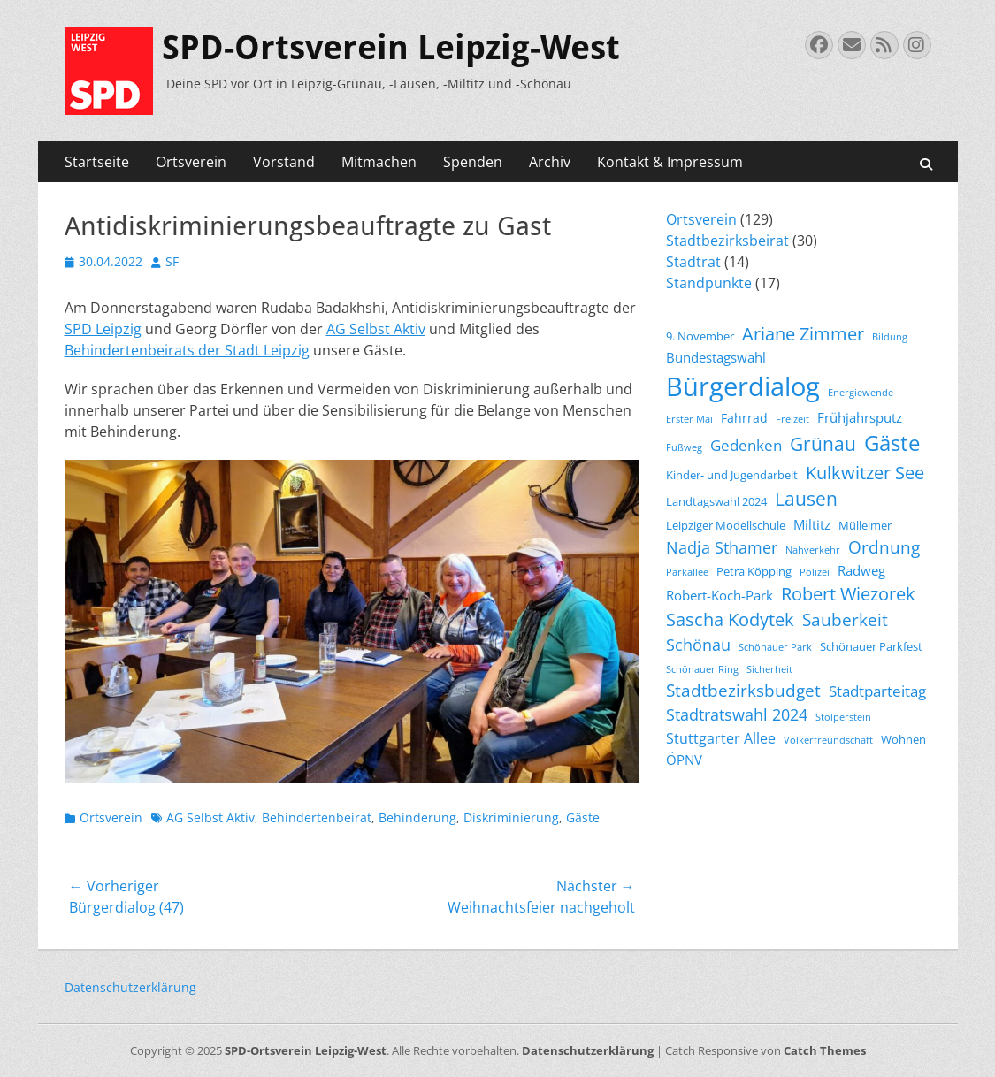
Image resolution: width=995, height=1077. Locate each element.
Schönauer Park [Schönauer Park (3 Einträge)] (775, 647)
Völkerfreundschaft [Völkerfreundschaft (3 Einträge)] (828, 740)
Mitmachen (379, 162)
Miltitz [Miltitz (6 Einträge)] (811, 524)
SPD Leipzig (103, 329)
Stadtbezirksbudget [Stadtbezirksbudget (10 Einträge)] (743, 690)
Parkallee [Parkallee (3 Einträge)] (687, 572)
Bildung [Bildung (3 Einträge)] (889, 337)
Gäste (583, 817)
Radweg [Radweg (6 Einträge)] (861, 570)
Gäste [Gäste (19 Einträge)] (892, 443)
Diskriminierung (511, 817)
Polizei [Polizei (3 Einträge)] (815, 572)
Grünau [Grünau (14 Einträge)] (823, 443)
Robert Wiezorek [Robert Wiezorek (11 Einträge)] (848, 594)
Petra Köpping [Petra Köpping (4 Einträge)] (754, 571)
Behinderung (417, 817)
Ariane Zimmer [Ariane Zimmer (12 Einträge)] (803, 333)
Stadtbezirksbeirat (727, 240)
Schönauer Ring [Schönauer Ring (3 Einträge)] (702, 669)
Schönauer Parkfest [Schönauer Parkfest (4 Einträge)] (871, 646)
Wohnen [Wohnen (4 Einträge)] (903, 739)
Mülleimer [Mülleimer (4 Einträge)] (865, 525)
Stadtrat (693, 261)
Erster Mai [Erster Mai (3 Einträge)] (689, 419)
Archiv (549, 162)
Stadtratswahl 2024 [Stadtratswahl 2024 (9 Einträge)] (736, 714)
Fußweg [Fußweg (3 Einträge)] (684, 447)
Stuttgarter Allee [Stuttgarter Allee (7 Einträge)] (721, 738)
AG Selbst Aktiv (375, 329)
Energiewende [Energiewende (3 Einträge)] (860, 392)
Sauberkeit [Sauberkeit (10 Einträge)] (845, 619)
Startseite (97, 162)
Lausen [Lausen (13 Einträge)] (806, 498)
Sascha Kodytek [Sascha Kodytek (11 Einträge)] (730, 619)
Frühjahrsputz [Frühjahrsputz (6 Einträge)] (859, 417)
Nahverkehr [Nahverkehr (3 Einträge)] (812, 550)
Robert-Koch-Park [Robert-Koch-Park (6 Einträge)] (719, 595)
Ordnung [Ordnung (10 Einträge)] (884, 547)
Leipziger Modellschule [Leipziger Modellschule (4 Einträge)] (725, 525)
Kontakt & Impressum (670, 162)
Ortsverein (191, 162)
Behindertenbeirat (316, 817)
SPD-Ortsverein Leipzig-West (391, 47)
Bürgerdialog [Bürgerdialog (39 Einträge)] (743, 386)
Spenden (472, 162)
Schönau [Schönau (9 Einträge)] (698, 644)
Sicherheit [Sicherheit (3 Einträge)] (769, 669)
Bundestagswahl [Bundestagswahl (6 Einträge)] (716, 357)
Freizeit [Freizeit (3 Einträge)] (792, 419)
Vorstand (284, 162)
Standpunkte (709, 283)
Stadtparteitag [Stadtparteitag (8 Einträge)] (877, 691)
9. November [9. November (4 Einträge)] (700, 336)
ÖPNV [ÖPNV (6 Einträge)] (684, 759)
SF (172, 261)
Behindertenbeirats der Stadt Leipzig (187, 350)
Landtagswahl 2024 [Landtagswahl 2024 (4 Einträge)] (716, 501)
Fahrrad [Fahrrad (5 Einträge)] (744, 417)
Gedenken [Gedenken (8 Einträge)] (746, 445)
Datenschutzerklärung (130, 987)
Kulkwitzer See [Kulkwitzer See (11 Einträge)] (865, 473)
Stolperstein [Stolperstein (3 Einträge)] (843, 717)
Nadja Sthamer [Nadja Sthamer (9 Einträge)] (721, 547)
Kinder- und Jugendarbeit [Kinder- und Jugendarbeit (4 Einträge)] (732, 475)
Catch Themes (825, 1050)
